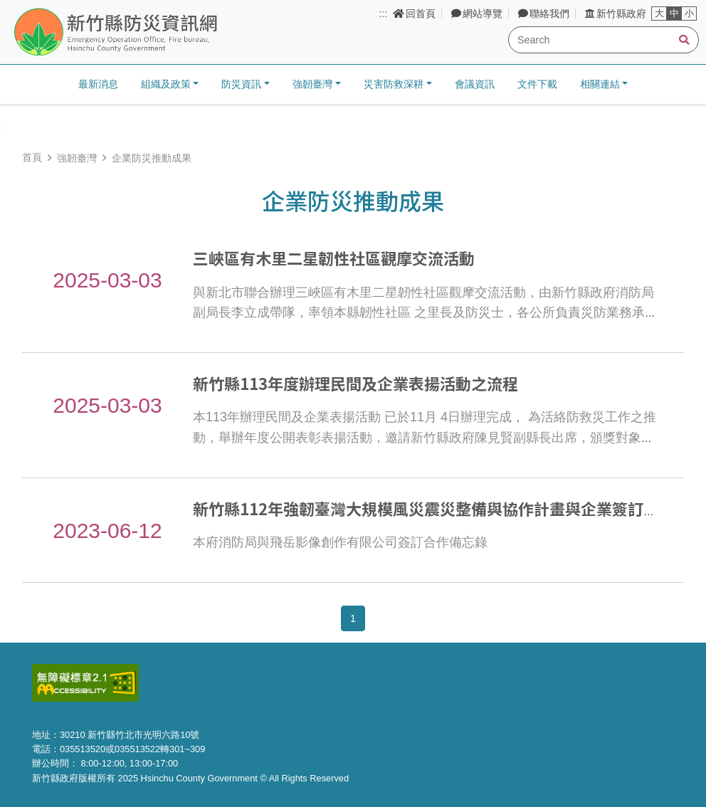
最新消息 (98, 84)
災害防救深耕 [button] (393, 84)
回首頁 (414, 14)
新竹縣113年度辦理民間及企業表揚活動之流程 (355, 382)
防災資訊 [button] (241, 84)
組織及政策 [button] (166, 84)
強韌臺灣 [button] (312, 84)
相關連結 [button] (600, 84)
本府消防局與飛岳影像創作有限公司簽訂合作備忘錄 (340, 542)
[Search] (603, 39)
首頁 (32, 157)
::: (383, 13)
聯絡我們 (543, 14)
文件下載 (537, 84)
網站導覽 (476, 14)
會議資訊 (475, 84)
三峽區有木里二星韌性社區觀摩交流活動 (334, 257)
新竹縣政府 (615, 14)
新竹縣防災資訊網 (152, 33)
